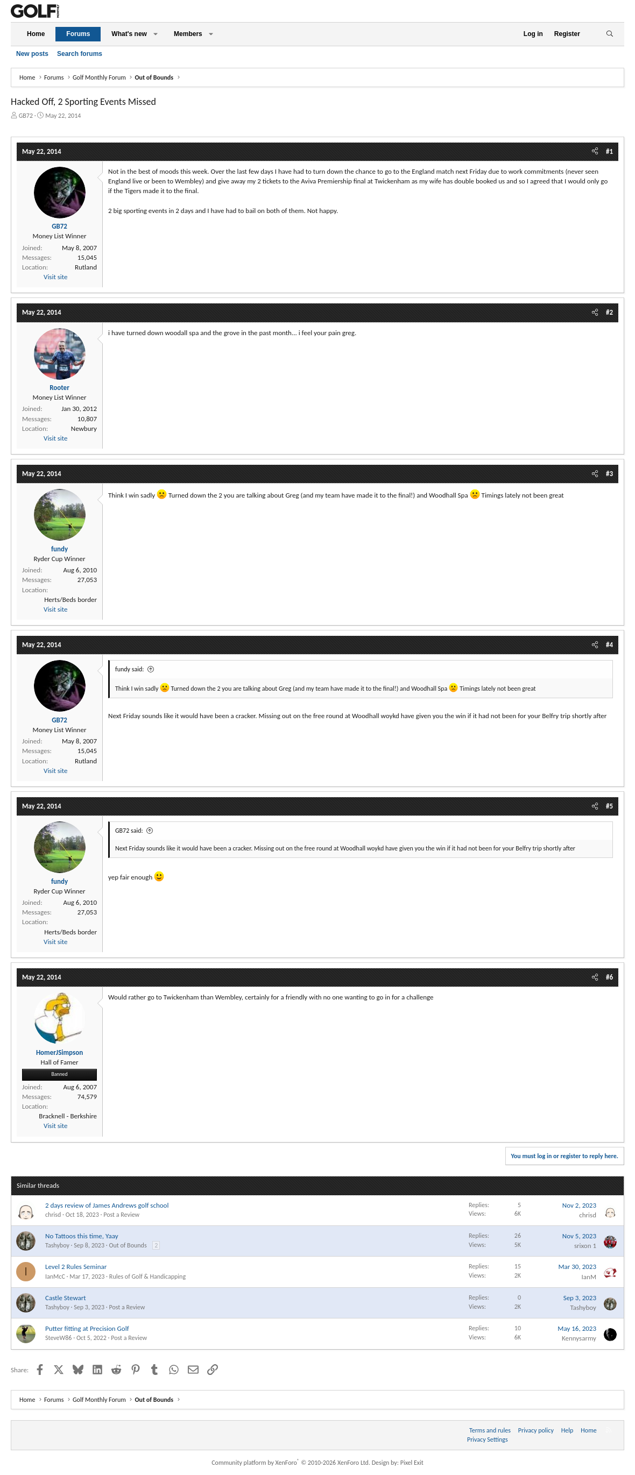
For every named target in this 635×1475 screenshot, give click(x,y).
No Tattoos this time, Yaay (81, 1236)
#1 (609, 151)
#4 (609, 645)
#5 (609, 806)
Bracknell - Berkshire (68, 1116)
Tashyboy (57, 1245)
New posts (32, 54)
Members (188, 34)
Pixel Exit (412, 1462)
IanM (589, 1277)
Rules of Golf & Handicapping (147, 1276)
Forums (78, 34)
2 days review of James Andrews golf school (106, 1205)
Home (36, 34)
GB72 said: (129, 830)
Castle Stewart (65, 1298)
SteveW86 (58, 1338)
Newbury (84, 428)
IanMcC (55, 1276)
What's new (129, 34)
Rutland (86, 267)
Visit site (55, 277)
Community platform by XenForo (290, 1462)
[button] (155, 34)
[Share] (595, 151)
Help (567, 1430)
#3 (609, 474)
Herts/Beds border (70, 599)
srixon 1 (585, 1246)
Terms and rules (490, 1430)
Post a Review (121, 1214)
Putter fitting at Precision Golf (87, 1328)
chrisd (53, 1214)
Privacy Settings (487, 1439)
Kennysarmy (579, 1338)
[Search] (609, 34)
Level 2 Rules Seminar (76, 1267)
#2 (609, 312)
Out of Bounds (127, 1245)
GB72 (26, 115)
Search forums (79, 54)
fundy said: (129, 669)
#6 (609, 977)
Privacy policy (536, 1430)
